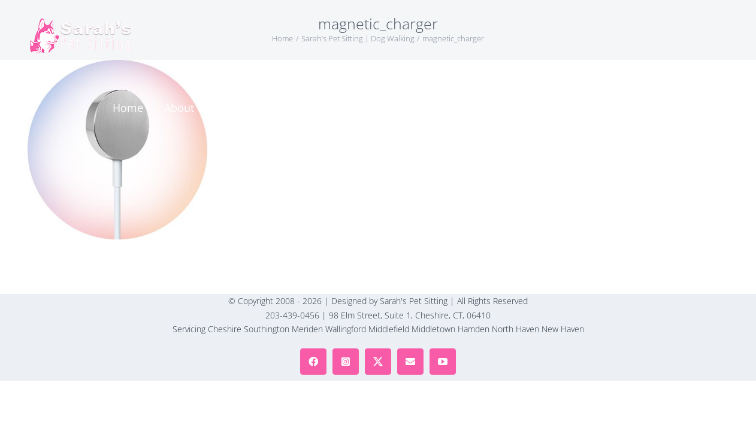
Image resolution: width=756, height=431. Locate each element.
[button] (687, 36)
